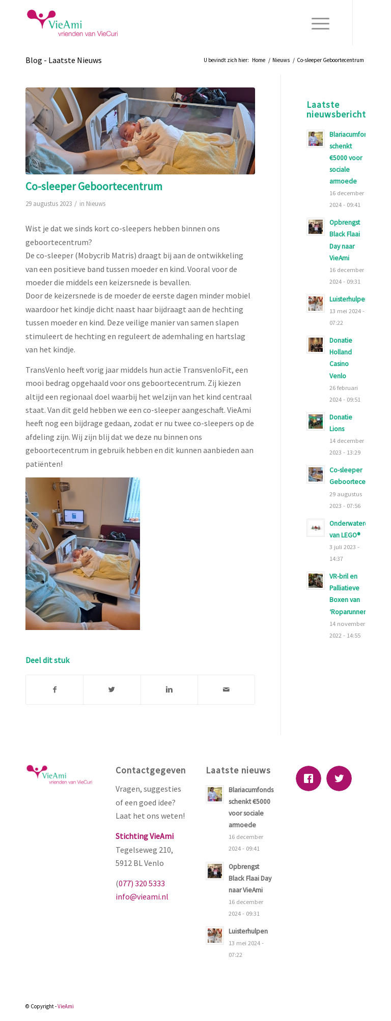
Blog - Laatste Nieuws (63, 60)
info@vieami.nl (142, 896)
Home (258, 60)
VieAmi (66, 1006)
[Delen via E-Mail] (226, 689)
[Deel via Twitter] (111, 689)
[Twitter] (341, 778)
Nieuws (281, 60)
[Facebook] (311, 778)
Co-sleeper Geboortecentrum (93, 186)
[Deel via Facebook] (54, 689)
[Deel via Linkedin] (169, 689)
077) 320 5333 (142, 883)
